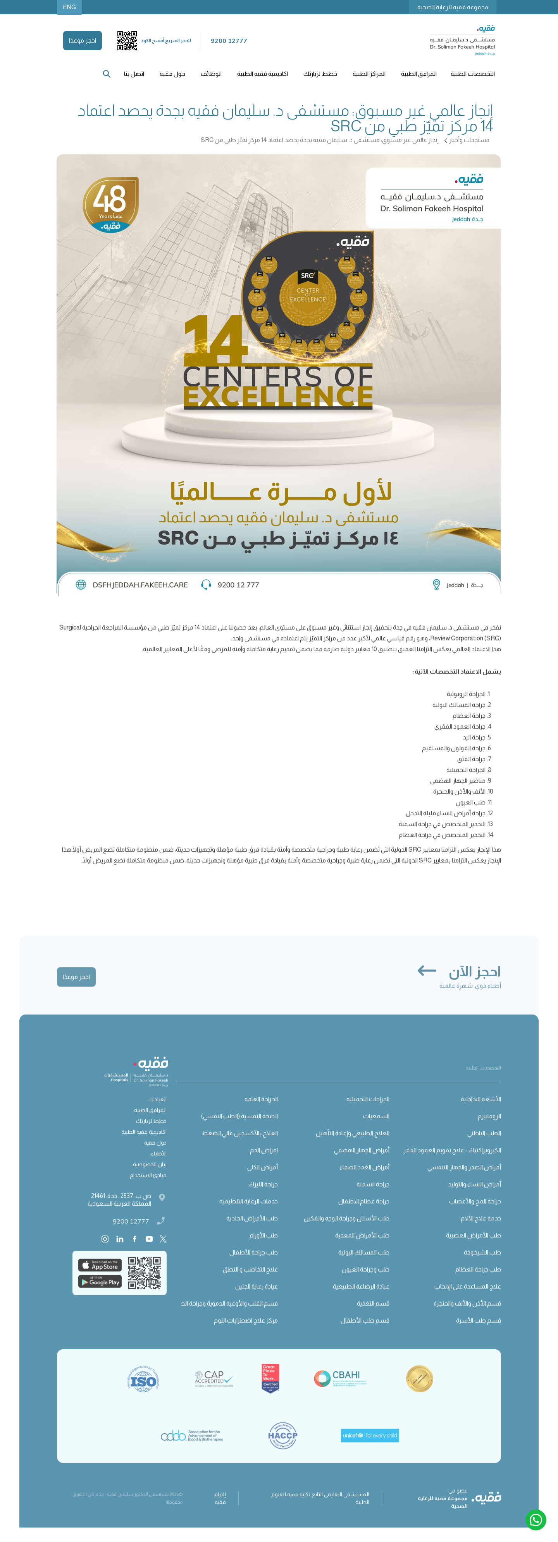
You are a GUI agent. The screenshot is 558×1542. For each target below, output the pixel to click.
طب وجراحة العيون (365, 1280)
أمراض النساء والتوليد (474, 1195)
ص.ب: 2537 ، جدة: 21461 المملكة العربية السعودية (119, 1210)
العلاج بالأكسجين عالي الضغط (240, 1144)
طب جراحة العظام (478, 1280)
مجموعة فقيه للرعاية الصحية (452, 7)
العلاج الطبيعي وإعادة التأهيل (352, 1144)
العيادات (157, 1110)
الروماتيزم (489, 1127)
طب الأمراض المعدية (362, 1246)
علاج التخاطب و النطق (250, 1280)
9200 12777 (131, 1232)
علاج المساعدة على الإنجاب (467, 1297)
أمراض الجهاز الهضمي (361, 1161)
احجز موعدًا (82, 40)
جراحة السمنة (372, 1195)
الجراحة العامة (261, 1110)
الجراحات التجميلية (367, 1110)
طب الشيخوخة (482, 1263)
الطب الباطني (484, 1144)
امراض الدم (264, 1161)
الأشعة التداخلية (481, 1110)
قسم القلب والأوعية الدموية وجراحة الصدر (226, 1314)
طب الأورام (264, 1246)
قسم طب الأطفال (365, 1331)
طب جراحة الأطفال (253, 1263)
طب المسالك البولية (363, 1263)
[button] (472, 74)
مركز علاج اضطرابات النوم (246, 1331)
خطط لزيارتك (151, 1132)
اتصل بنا (134, 73)
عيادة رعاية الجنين (256, 1297)
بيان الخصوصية (150, 1175)
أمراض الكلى (262, 1178)
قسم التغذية (373, 1314)
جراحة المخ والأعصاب (475, 1212)
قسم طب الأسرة (478, 1331)
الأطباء (159, 1164)
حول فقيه (155, 1153)
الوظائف (211, 73)
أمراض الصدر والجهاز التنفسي (464, 1178)
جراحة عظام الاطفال (363, 1212)
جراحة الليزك (263, 1195)
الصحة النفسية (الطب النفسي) (239, 1127)
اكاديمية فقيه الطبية (262, 73)
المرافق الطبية (150, 1121)
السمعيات (376, 1127)
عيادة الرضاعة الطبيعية (361, 1297)
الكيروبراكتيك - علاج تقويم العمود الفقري (450, 1161)
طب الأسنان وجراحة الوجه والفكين (346, 1229)
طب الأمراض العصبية (473, 1246)
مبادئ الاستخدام (148, 1186)
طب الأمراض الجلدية (252, 1229)
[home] (462, 40)
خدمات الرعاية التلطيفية (248, 1212)
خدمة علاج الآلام (481, 1229)
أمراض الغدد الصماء (364, 1178)
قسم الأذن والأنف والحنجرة (467, 1314)
